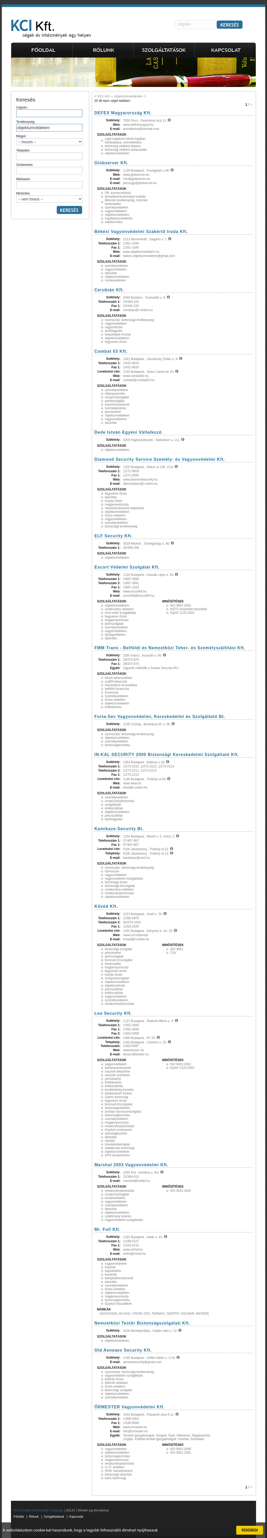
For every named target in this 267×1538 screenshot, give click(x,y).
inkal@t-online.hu (135, 787)
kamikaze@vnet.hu (136, 858)
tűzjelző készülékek (118, 1304)
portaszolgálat (114, 401)
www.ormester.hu (135, 1427)
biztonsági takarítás (118, 1474)
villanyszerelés (115, 393)
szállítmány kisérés (118, 1216)
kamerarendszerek (118, 1068)
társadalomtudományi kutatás (125, 196)
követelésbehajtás (117, 1144)
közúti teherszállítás (118, 678)
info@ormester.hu (135, 1431)
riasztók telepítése (117, 1071)
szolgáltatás (113, 804)
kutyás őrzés (113, 501)
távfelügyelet (113, 331)
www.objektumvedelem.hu (141, 252)
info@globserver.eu (136, 179)
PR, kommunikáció (118, 193)
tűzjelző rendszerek (118, 1130)
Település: (49, 154)
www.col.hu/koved (135, 935)
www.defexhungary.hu (138, 125)
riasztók (110, 1267)
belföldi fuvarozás (117, 689)
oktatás (110, 1141)
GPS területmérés (117, 1155)
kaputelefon (113, 1271)
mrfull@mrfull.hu (134, 1254)
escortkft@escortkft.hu (138, 595)
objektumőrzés (115, 985)
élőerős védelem (116, 1383)
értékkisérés (113, 707)
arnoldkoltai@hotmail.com (141, 129)
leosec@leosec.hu (136, 1054)
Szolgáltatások (54, 1516)
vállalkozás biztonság (119, 1148)
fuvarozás (111, 692)
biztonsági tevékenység (121, 526)
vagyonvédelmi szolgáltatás (124, 878)
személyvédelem (116, 207)
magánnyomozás (117, 504)
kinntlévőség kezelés (119, 1090)
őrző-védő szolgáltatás (120, 613)
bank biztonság (115, 1478)
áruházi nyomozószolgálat (123, 1111)
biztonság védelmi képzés (123, 146)
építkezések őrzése (118, 1093)
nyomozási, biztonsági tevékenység (129, 320)
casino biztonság (116, 1097)
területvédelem (115, 1198)
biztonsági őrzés (116, 882)
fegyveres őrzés (116, 342)
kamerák (111, 1274)
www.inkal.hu (132, 783)
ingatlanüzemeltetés (119, 218)
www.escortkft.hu (135, 591)
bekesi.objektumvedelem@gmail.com (149, 256)
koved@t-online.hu (136, 939)
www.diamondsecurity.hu (140, 479)
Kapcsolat (76, 1516)
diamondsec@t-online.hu (140, 484)
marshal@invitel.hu (136, 1181)
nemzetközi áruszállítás (121, 685)
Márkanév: (49, 183)
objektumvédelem (117, 153)
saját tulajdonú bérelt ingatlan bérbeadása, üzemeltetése (125, 140)
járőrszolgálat (114, 624)
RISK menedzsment (119, 1471)
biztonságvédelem (117, 1108)
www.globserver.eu (136, 175)
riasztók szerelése (117, 1075)
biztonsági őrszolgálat (120, 886)
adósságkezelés (116, 1133)
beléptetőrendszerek (119, 1278)
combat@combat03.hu (139, 380)
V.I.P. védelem (114, 1467)
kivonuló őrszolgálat (118, 960)
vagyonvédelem (116, 211)
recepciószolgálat (117, 397)
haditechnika (113, 222)
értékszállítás (114, 808)
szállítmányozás (116, 681)
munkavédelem (115, 280)
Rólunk (34, 1516)
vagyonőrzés (114, 327)
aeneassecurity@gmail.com (142, 1362)
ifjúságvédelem (115, 634)
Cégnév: (49, 111)
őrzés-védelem (115, 515)
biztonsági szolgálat (118, 949)
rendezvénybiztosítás (119, 801)
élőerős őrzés (114, 1379)
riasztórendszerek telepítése (124, 508)
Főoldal (19, 1516)
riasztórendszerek (117, 404)
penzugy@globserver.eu (140, 183)
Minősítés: (49, 197)
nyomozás (112, 871)
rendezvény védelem (119, 609)
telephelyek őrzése (118, 334)
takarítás (111, 273)
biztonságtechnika (117, 745)
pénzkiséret (113, 412)
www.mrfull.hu (133, 1249)
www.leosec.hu (133, 1050)
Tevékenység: (49, 125)
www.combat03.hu (136, 376)
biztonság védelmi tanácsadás (126, 150)
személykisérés (115, 408)
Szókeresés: (49, 168)
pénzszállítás (114, 815)
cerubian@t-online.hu (138, 310)
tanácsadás (113, 964)
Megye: (49, 139)
